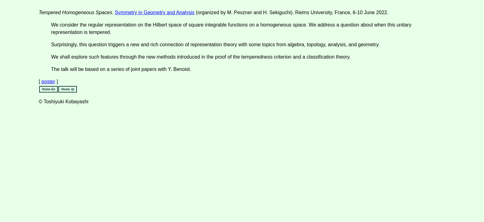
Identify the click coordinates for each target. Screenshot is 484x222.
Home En (48, 89)
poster (48, 81)
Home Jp (67, 89)
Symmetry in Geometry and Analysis (154, 12)
